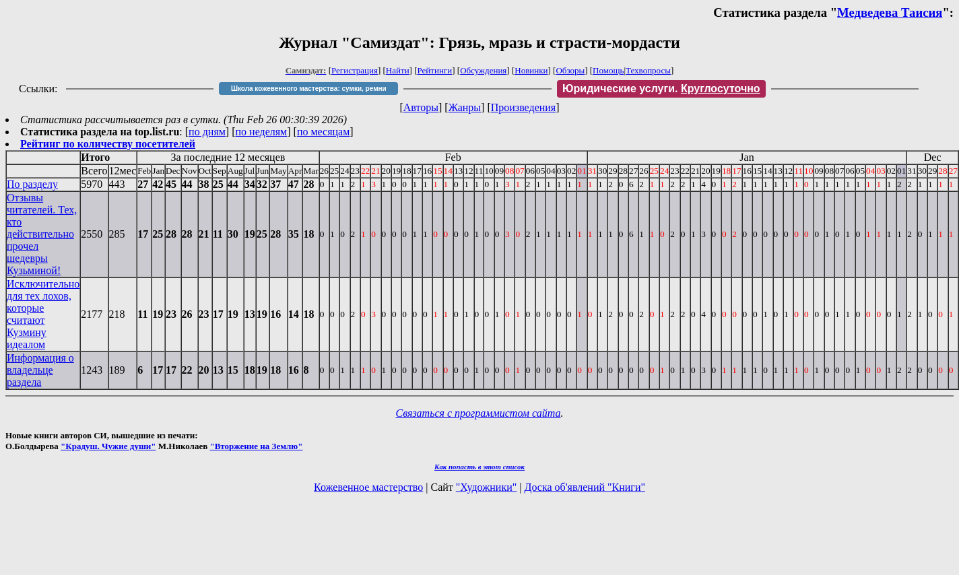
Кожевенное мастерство (368, 487)
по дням (207, 131)
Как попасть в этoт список (479, 467)
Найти (397, 70)
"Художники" (486, 487)
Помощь (608, 70)
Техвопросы (648, 70)
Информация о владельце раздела (40, 370)
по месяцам (323, 131)
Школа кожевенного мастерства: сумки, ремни (309, 88)
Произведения (523, 107)
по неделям (262, 131)
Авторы (420, 107)
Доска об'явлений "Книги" (584, 487)
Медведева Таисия (889, 12)
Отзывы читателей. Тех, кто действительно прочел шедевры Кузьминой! (42, 234)
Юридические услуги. (661, 88)
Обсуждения (483, 70)
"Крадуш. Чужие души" (108, 446)
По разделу (32, 184)
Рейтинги (435, 70)
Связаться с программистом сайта (478, 413)
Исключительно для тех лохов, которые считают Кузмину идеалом (43, 314)
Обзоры (570, 70)
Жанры (465, 107)
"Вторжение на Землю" (255, 446)
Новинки (531, 70)
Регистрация (354, 70)
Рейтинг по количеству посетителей (107, 143)
